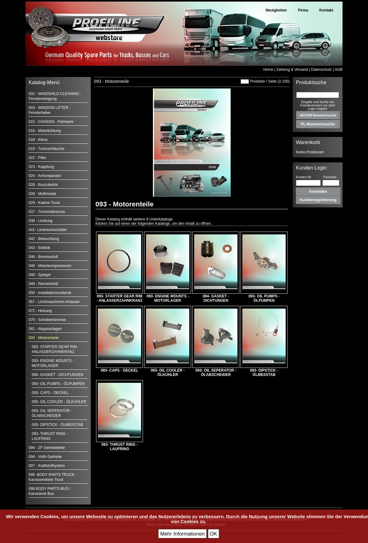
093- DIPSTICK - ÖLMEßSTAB (57, 425)
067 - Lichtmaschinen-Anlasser (54, 302)
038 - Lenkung (41, 221)
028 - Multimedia (42, 194)
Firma (303, 10)
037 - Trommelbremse (47, 212)
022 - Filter (37, 158)
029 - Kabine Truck (44, 203)
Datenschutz (321, 69)
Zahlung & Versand (292, 69)
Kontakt (326, 10)
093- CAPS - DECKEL (50, 393)
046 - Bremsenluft (43, 257)
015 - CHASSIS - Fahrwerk (51, 122)
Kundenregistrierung (318, 200)
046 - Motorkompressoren (50, 266)
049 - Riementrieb (43, 284)
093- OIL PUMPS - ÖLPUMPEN (58, 384)
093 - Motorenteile (44, 338)
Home (268, 69)
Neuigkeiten (276, 10)
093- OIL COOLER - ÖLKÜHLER (59, 402)
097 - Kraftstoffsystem (47, 466)
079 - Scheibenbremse (47, 320)
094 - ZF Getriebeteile (47, 448)
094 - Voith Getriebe (45, 457)
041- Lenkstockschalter (48, 230)
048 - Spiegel (40, 275)
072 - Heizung (40, 311)
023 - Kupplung (41, 167)
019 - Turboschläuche (46, 149)
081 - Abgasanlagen (45, 329)
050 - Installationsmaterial (50, 293)
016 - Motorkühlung (45, 131)
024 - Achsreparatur (45, 176)
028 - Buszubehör (43, 185)
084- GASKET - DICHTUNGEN (57, 375)
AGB (339, 69)
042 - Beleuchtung (44, 239)
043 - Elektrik (39, 248)
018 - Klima (38, 140)
